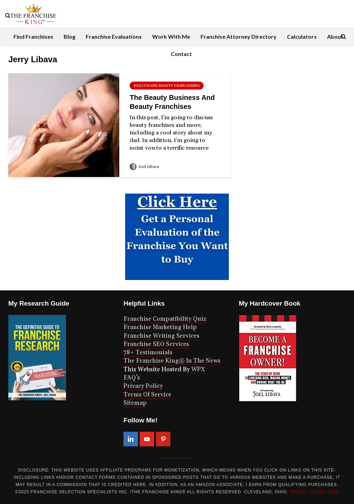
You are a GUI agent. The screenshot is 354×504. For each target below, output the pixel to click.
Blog (69, 36)
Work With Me (171, 36)
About (335, 36)
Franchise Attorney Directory (239, 36)
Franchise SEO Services (156, 344)
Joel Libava (144, 167)
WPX (198, 369)
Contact (181, 53)
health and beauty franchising (166, 86)
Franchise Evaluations (114, 36)
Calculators (302, 36)
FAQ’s (131, 378)
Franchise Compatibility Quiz (164, 319)
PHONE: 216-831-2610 (314, 491)
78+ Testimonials (148, 352)
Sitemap (135, 403)
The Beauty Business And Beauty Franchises (172, 102)
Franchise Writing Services (161, 336)
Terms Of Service (147, 395)
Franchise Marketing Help (160, 327)
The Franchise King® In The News (172, 361)
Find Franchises (33, 36)
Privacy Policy (143, 386)
